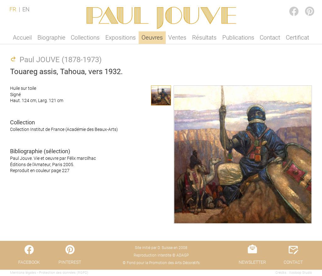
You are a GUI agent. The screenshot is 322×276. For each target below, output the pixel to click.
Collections (85, 37)
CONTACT (293, 262)
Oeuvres (152, 37)
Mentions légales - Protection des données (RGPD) (49, 273)
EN (26, 9)
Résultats (204, 37)
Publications (238, 37)
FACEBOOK (29, 262)
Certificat (297, 37)
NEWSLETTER (252, 262)
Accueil (22, 37)
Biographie (51, 37)
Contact (270, 37)
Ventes (177, 37)
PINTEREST (69, 262)
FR (12, 9)
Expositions (120, 37)
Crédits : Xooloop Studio (293, 273)
